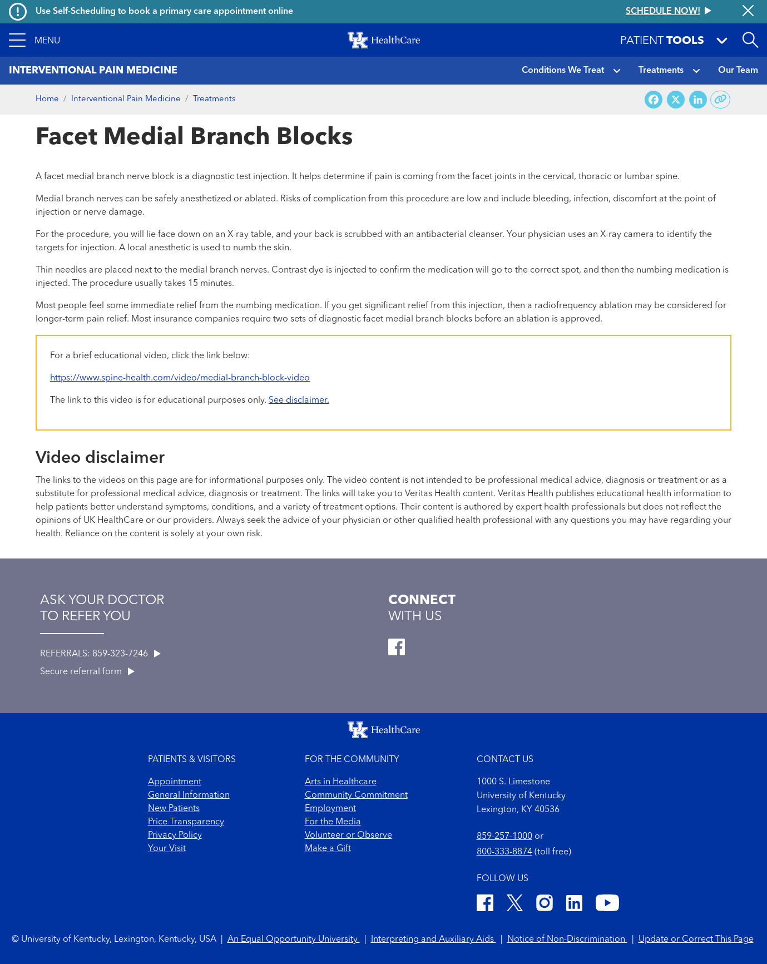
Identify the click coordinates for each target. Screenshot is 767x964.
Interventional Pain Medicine (126, 99)
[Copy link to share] (720, 99)
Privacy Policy (175, 835)
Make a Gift (328, 848)
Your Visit (167, 848)
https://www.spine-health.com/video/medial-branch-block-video (180, 378)
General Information (189, 795)
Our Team (738, 70)
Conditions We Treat (563, 70)
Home (47, 99)
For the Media (333, 822)
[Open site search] (750, 40)
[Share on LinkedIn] (698, 100)
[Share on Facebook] (653, 100)
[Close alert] (748, 11)
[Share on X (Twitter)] (676, 100)
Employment (330, 808)
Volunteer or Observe (348, 835)
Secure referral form (87, 672)
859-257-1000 (504, 836)
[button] (34, 40)
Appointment (174, 782)
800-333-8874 (504, 852)
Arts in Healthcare (341, 782)
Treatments (661, 70)
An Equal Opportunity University (293, 939)
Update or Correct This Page (696, 939)
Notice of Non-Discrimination (567, 939)
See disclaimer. (299, 400)
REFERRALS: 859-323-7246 (100, 654)
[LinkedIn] (574, 904)
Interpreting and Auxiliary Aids (433, 939)
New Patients (174, 808)
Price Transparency (186, 822)
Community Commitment (356, 795)
